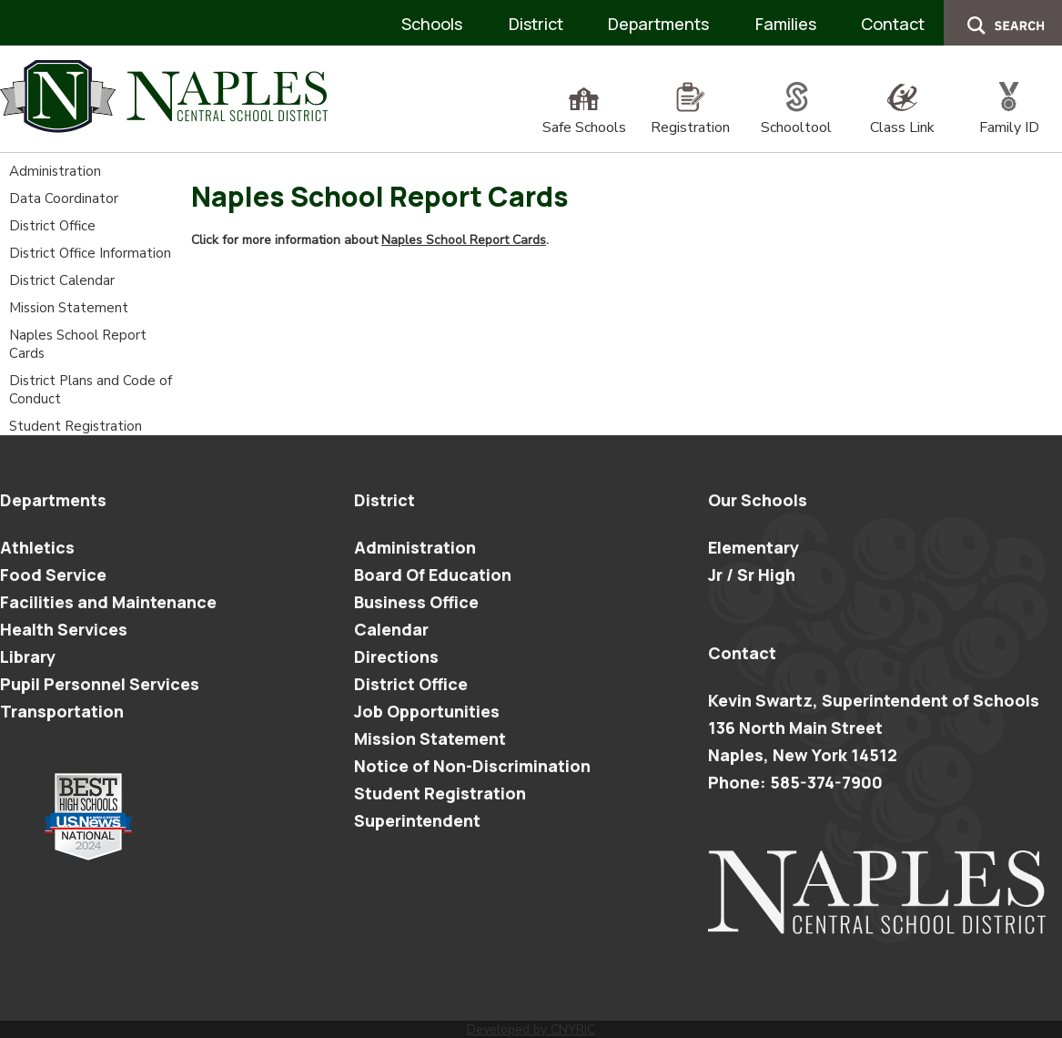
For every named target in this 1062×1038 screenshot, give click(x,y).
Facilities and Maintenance (108, 602)
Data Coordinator (63, 198)
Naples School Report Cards (78, 344)
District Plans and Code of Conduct (90, 389)
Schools (431, 24)
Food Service (53, 574)
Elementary (753, 547)
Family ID (1009, 117)
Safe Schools (584, 117)
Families (785, 24)
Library (28, 656)
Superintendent (417, 820)
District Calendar (62, 280)
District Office (52, 226)
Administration (55, 171)
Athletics (37, 547)
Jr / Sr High (751, 574)
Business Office (416, 602)
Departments (658, 24)
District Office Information (90, 253)
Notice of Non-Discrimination (472, 766)
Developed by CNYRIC (531, 1029)
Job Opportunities (427, 711)
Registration (690, 117)
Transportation (62, 711)
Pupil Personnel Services (99, 684)
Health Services (63, 629)
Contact (893, 24)
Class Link (902, 117)
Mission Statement (68, 308)
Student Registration (75, 426)
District (536, 24)
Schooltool (796, 117)
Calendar (391, 629)
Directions (396, 656)
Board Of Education (432, 574)
